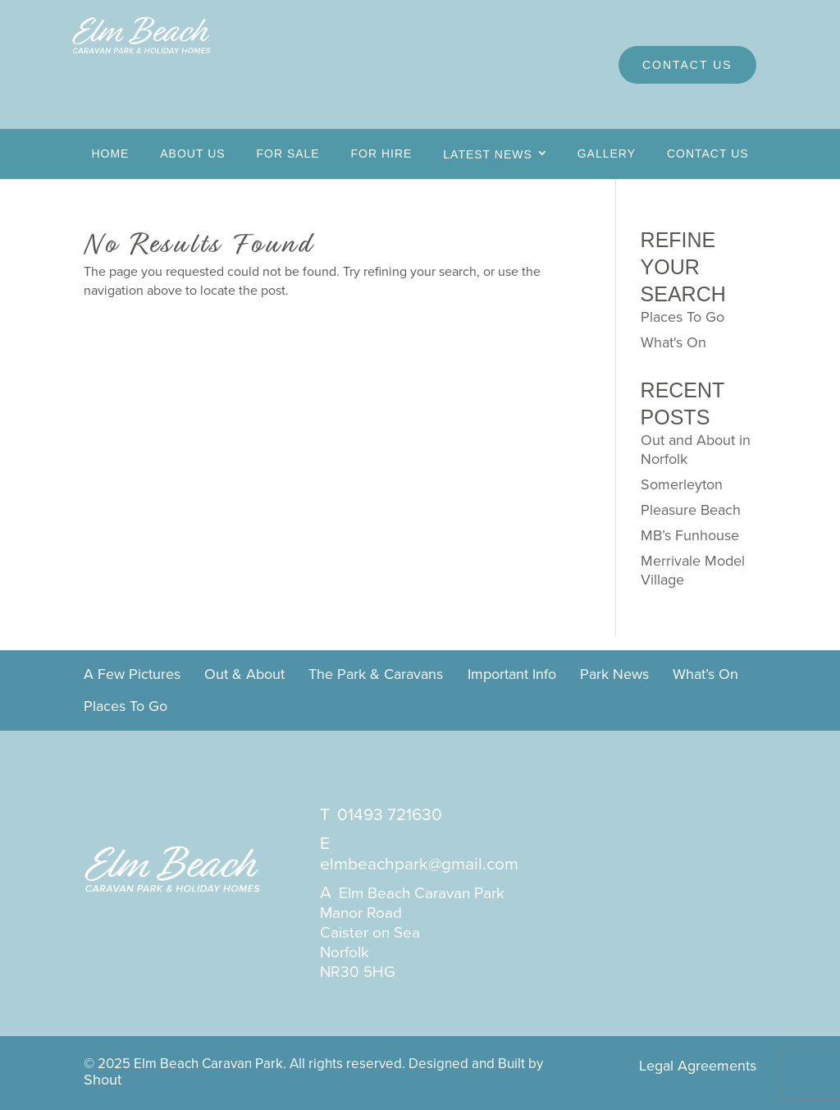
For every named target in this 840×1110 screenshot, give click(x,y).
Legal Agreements (697, 1065)
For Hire (382, 153)
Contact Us (687, 64)
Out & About (244, 675)
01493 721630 (389, 814)
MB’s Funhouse (690, 535)
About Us (192, 153)
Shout (102, 1079)
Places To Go (682, 317)
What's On (673, 342)
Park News (614, 675)
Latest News (487, 154)
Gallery (607, 153)
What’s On (705, 675)
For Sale (287, 153)
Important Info (512, 675)
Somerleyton (682, 484)
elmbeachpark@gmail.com (419, 863)
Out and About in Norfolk (696, 449)
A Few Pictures (132, 675)
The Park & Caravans (375, 675)
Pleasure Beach (691, 510)
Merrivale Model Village (693, 570)
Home (110, 153)
